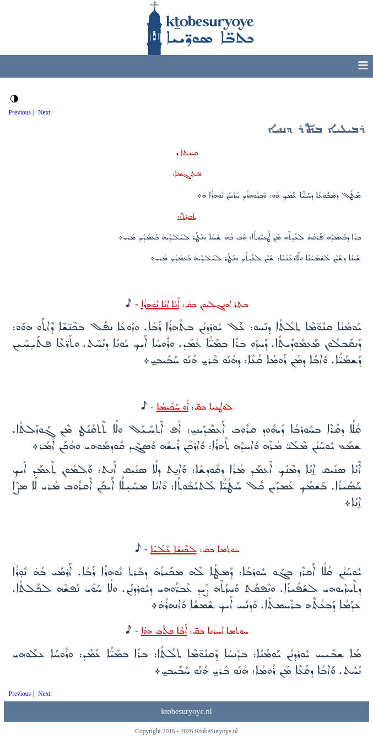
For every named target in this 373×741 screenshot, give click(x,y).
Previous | (21, 112)
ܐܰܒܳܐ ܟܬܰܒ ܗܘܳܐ (164, 631)
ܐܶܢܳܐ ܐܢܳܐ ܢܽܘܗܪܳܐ (160, 304)
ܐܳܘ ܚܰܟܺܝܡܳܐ (172, 407)
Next (44, 112)
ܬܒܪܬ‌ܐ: (186, 216)
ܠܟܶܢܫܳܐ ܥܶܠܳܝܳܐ (173, 549)
